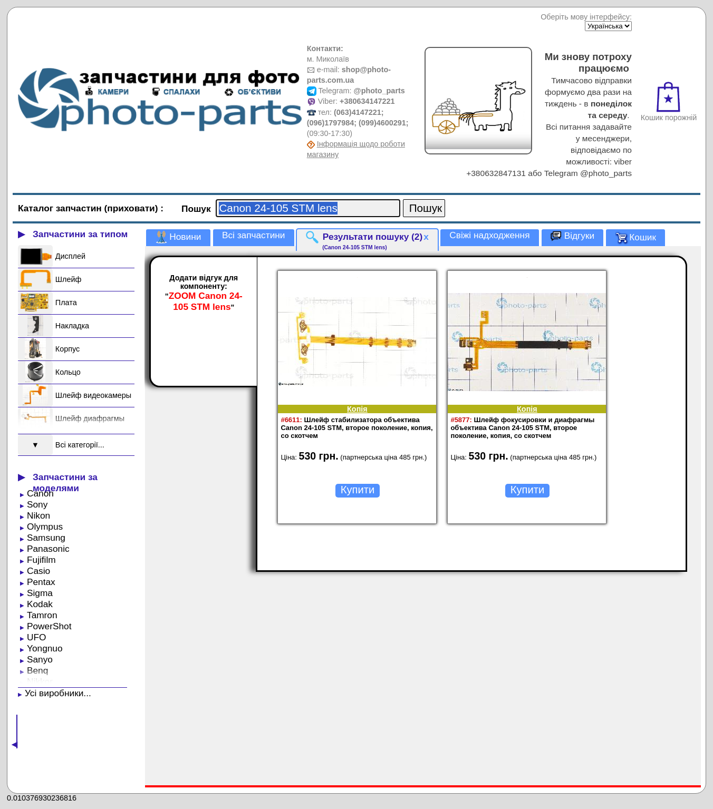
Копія (357, 409)
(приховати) (132, 208)
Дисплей (70, 256)
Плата (66, 302)
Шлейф (68, 279)
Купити (357, 489)
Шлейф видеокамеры (93, 395)
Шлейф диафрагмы (89, 418)
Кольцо (68, 372)
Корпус (67, 349)
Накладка (72, 325)
